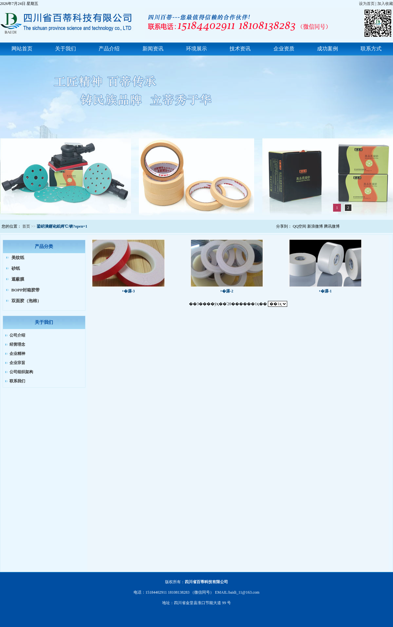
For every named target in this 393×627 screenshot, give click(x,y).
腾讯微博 (332, 226)
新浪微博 (315, 226)
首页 (26, 226)
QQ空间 (299, 226)
